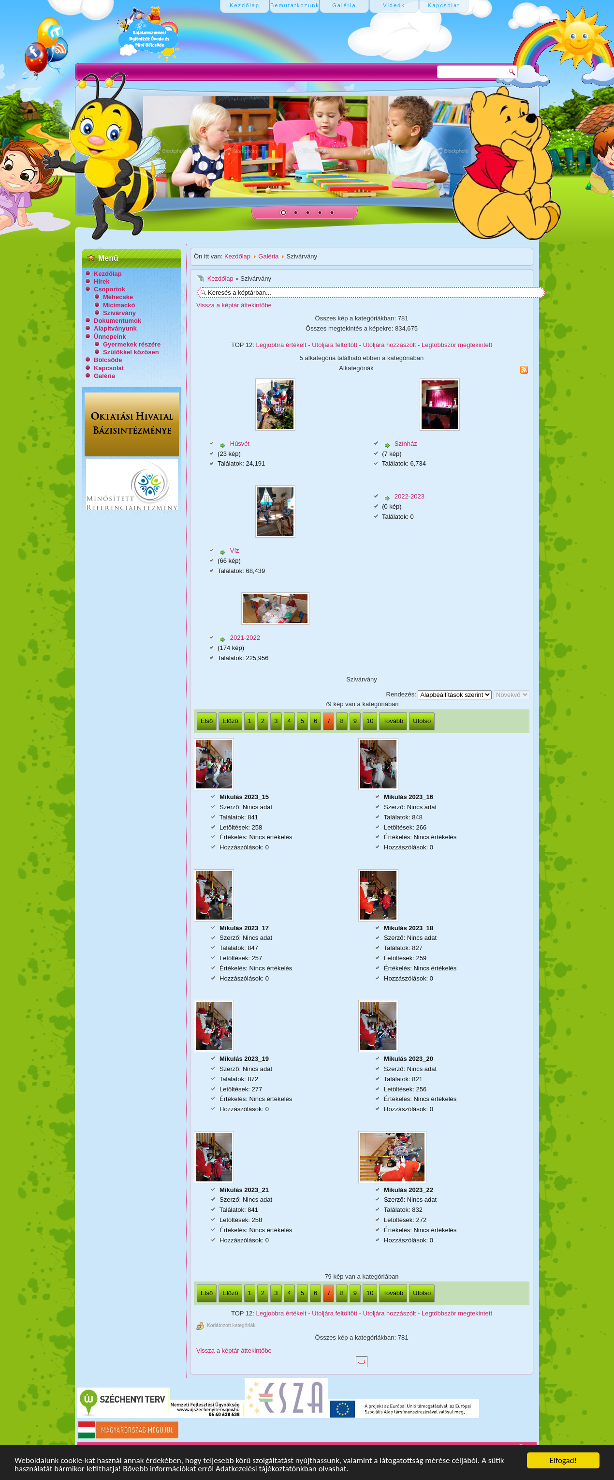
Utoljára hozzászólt (389, 344)
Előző (230, 721)
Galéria (104, 375)
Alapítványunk (115, 328)
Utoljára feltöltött (334, 344)
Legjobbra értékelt (281, 344)
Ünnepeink (110, 336)
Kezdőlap (108, 273)
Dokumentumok (117, 320)
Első (207, 721)
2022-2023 (409, 496)
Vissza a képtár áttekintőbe (234, 305)
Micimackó (119, 305)
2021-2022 (245, 637)
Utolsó (422, 721)
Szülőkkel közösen (131, 352)
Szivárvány (119, 313)
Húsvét (239, 443)
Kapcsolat (109, 368)
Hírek (102, 281)
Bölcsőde (108, 359)
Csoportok (109, 289)
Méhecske (118, 297)
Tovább (393, 721)
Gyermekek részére (132, 344)
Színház (406, 443)
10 (369, 721)
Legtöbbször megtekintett (457, 344)
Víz (234, 550)
